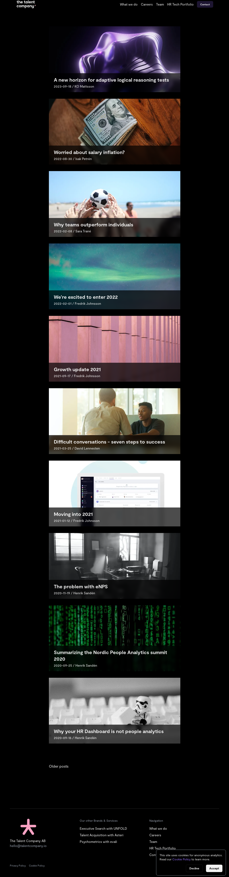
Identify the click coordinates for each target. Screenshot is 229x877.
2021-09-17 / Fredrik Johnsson (77, 376)
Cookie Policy (37, 865)
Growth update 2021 (77, 369)
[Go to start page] (26, 4)
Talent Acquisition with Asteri (101, 835)
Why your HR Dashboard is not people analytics (109, 731)
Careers (147, 4)
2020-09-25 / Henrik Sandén (75, 665)
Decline (194, 868)
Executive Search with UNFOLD (103, 828)
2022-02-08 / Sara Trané (72, 231)
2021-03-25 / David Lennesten (77, 448)
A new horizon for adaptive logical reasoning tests (111, 80)
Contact (205, 4)
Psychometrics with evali (98, 841)
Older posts (59, 766)
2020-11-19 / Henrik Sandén (74, 593)
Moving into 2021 (73, 514)
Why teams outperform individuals (93, 224)
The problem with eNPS (81, 586)
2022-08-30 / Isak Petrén (73, 159)
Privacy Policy (18, 865)
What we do (129, 4)
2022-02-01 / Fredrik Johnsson (77, 303)
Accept (214, 868)
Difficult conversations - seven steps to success (109, 442)
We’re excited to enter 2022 (86, 297)
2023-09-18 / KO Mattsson (74, 86)
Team (160, 4)
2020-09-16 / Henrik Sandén (75, 738)
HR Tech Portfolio (180, 4)
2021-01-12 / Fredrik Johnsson (77, 520)
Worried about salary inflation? (89, 152)
